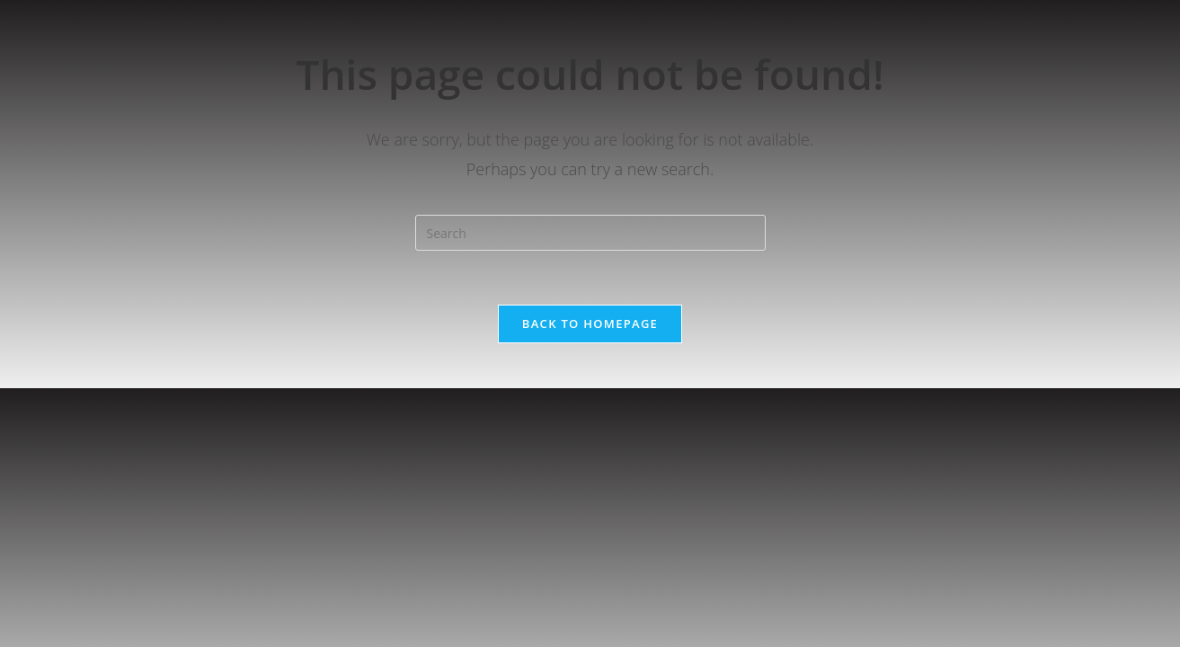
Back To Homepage (590, 323)
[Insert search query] (590, 233)
